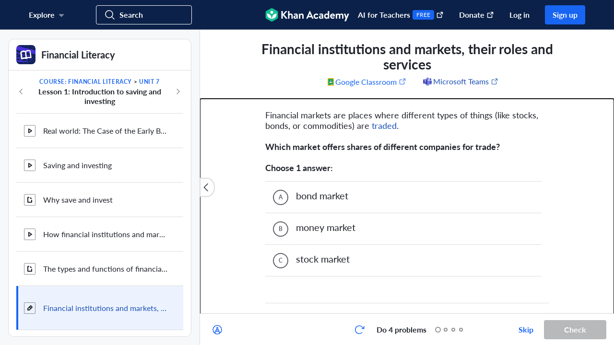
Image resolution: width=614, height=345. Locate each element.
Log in (519, 14)
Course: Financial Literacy (85, 81)
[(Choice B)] (280, 149)
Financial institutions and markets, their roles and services (105, 307)
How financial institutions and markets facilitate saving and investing (105, 234)
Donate (476, 14)
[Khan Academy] (307, 14)
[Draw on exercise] (217, 329)
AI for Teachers (401, 15)
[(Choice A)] (280, 118)
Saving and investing (77, 165)
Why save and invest (78, 199)
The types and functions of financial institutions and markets (105, 268)
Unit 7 (149, 81)
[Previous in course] (21, 91)
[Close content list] (207, 187)
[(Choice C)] (280, 181)
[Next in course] (178, 91)
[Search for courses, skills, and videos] (144, 14)
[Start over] (359, 329)
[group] (407, 171)
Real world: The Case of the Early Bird (105, 130)
